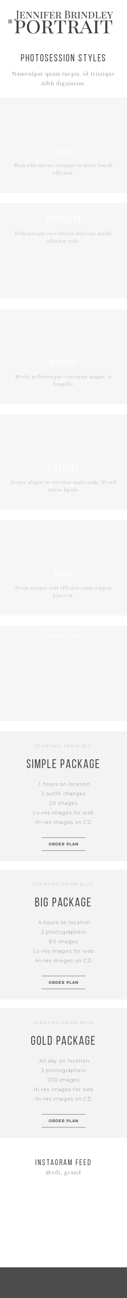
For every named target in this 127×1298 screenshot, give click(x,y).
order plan (63, 844)
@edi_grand (63, 1173)
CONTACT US (63, 636)
